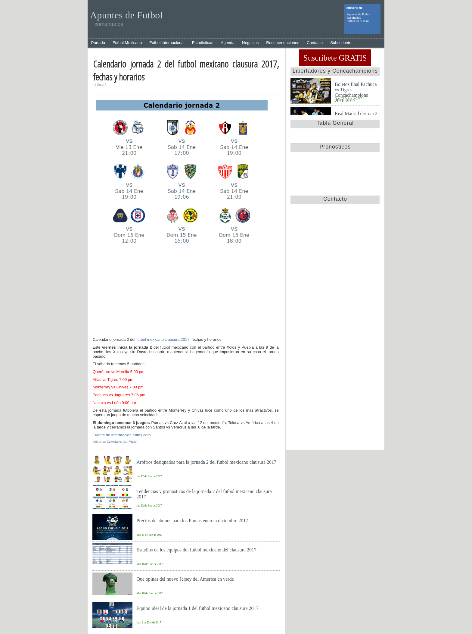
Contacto (315, 42)
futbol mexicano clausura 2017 (162, 339)
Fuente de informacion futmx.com (122, 435)
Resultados (354, 17)
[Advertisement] (186, 292)
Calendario (114, 441)
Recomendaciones (282, 42)
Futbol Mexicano (127, 42)
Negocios (250, 42)
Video (132, 441)
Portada (98, 42)
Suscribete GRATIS (335, 57)
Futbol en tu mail (358, 21)
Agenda (227, 42)
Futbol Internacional (166, 42)
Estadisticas (202, 42)
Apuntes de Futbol (359, 14)
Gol (125, 441)
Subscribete (340, 42)
